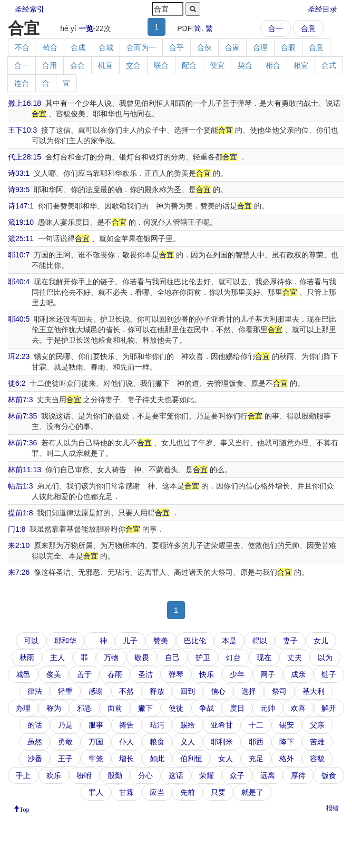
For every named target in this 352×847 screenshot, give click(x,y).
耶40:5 (19, 319)
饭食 (328, 775)
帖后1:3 (20, 486)
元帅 (267, 708)
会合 (77, 65)
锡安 (286, 725)
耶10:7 (19, 255)
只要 (218, 792)
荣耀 (206, 775)
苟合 (50, 47)
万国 (96, 742)
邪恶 (84, 708)
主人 (57, 657)
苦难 (317, 742)
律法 (34, 691)
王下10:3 (22, 130)
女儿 (321, 640)
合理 (260, 47)
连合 (21, 83)
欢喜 (298, 708)
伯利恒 (191, 758)
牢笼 (96, 758)
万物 (111, 657)
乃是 (65, 725)
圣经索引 (29, 9)
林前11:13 (24, 469)
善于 (84, 674)
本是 (229, 640)
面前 (114, 708)
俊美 (53, 674)
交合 (133, 65)
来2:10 (19, 545)
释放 (157, 691)
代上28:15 (24, 157)
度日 (237, 708)
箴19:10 (21, 222)
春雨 (114, 674)
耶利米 (222, 742)
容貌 (317, 758)
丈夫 (294, 657)
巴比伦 (195, 640)
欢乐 (53, 775)
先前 (187, 792)
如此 (157, 758)
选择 (248, 691)
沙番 (34, 758)
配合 (189, 65)
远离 (267, 775)
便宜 (217, 65)
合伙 (204, 47)
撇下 (145, 708)
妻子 (290, 640)
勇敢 (65, 742)
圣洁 (145, 674)
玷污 (157, 725)
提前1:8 (20, 513)
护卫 (202, 657)
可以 (31, 640)
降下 (286, 742)
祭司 (279, 691)
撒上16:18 (24, 103)
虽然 (34, 742)
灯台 (233, 657)
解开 (328, 708)
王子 (65, 758)
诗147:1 (21, 206)
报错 (332, 808)
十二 (256, 725)
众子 (237, 775)
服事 (96, 725)
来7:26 (19, 572)
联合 (161, 65)
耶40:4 (19, 281)
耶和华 (65, 640)
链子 (328, 674)
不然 (126, 691)
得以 (259, 640)
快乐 (206, 674)
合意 (308, 28)
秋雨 (26, 657)
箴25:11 (21, 238)
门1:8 (16, 529)
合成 (78, 47)
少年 (237, 674)
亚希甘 (222, 725)
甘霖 (126, 792)
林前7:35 (22, 416)
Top (24, 808)
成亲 (298, 674)
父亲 (317, 725)
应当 (157, 792)
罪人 (96, 792)
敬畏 (141, 657)
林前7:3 (20, 399)
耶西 (256, 742)
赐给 (187, 725)
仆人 (126, 742)
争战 (206, 708)
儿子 (130, 640)
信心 (218, 691)
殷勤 (114, 775)
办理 (23, 708)
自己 (172, 657)
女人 (225, 758)
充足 (256, 758)
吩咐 (84, 775)
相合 (273, 65)
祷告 (126, 725)
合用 (49, 65)
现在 (264, 657)
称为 (53, 708)
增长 (126, 758)
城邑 (23, 674)
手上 (23, 775)
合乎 (176, 47)
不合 (22, 47)
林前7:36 (22, 443)
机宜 (105, 65)
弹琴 (176, 674)
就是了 (252, 792)
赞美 (160, 640)
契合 (245, 65)
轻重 (65, 691)
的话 (34, 725)
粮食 (157, 742)
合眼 (288, 47)
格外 (286, 758)
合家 (232, 47)
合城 (106, 47)
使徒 (176, 708)
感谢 (96, 691)
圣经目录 (322, 9)
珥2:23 (19, 356)
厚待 (298, 775)
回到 (187, 691)
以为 (325, 657)
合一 (275, 28)
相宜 (301, 65)
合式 (328, 65)
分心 (145, 775)
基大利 (313, 691)
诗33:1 (19, 173)
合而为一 (141, 47)
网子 (267, 674)
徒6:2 (16, 383)
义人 (187, 742)
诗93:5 (19, 189)
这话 (176, 775)
